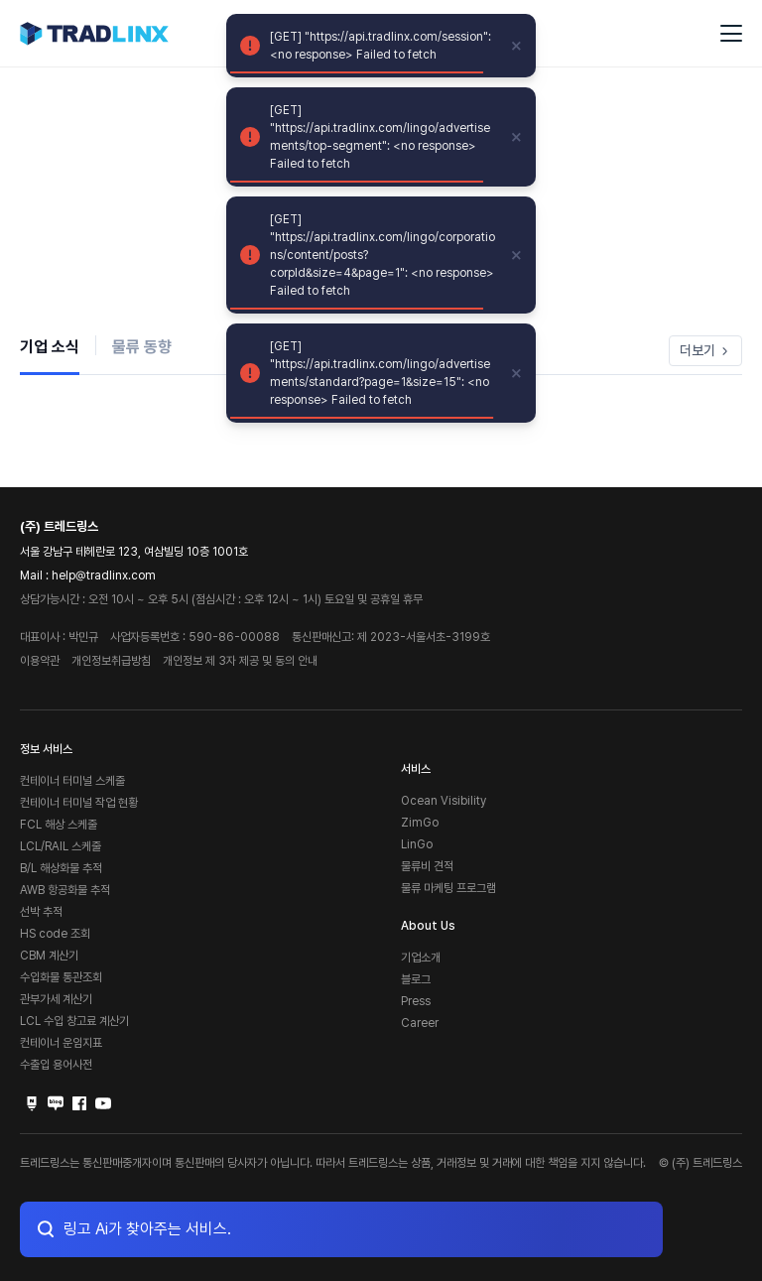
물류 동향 (142, 346)
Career (420, 1023)
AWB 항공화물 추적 (65, 890)
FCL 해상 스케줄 (58, 825)
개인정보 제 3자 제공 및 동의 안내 (240, 661)
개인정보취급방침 (111, 661)
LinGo (417, 844)
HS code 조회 (55, 934)
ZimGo (420, 823)
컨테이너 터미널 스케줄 (72, 781)
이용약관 (40, 661)
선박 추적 (41, 912)
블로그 (416, 979)
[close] (517, 46)
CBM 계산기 (49, 955)
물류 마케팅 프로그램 (448, 888)
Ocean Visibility (443, 801)
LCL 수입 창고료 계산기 (74, 1021)
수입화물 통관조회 (61, 977)
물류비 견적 (427, 866)
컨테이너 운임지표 (61, 1043)
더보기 (705, 350)
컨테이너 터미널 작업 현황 (79, 803)
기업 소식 (49, 346)
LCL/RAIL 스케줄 (60, 846)
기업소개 (421, 957)
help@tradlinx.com (104, 575)
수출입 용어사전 (56, 1065)
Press (416, 1001)
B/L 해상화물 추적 (61, 868)
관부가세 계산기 (56, 999)
